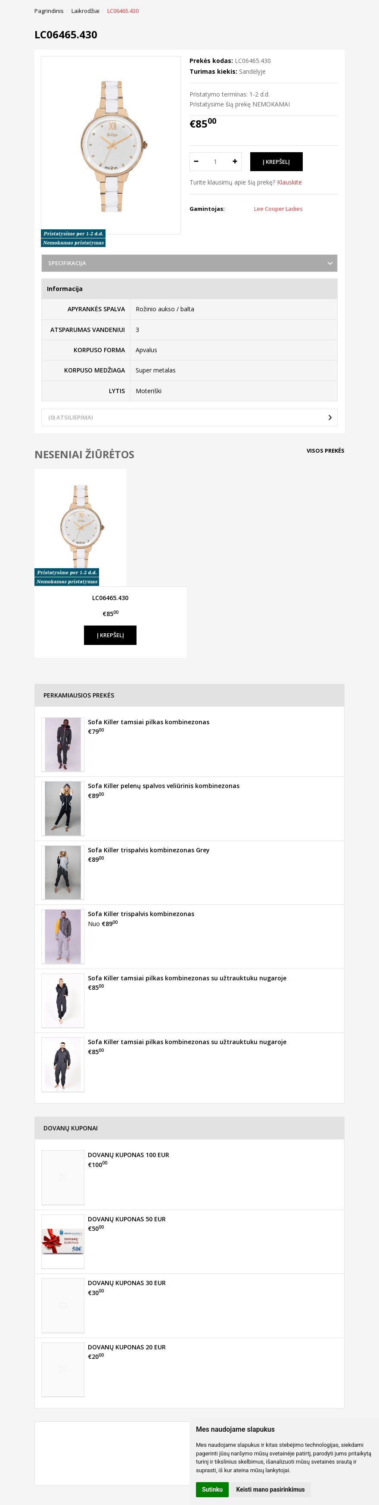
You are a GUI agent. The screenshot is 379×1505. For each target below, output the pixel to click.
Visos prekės (326, 450)
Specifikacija (67, 263)
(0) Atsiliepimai (70, 417)
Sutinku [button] (212, 1489)
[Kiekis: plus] (235, 161)
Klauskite (289, 182)
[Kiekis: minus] (196, 161)
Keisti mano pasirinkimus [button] (270, 1489)
